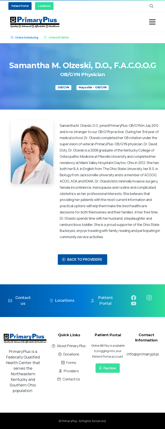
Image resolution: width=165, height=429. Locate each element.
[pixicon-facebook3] (133, 300)
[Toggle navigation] (152, 22)
